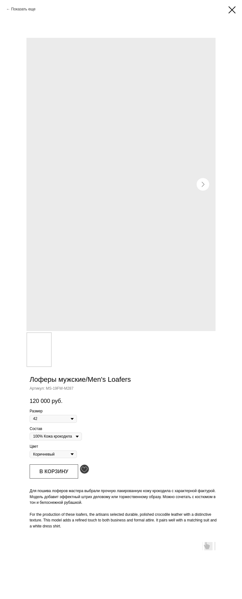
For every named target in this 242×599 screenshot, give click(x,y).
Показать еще (23, 9)
